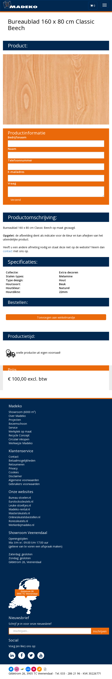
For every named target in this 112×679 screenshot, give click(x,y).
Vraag (12, 183)
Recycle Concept (19, 435)
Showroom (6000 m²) (22, 412)
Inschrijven (100, 631)
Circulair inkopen (19, 439)
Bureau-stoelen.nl (20, 497)
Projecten (15, 420)
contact (8, 251)
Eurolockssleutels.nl (21, 501)
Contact (14, 456)
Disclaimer (15, 476)
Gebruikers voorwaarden (24, 484)
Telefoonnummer (20, 160)
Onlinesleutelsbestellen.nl (24, 517)
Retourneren (16, 464)
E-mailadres (16, 172)
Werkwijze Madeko (21, 443)
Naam (12, 149)
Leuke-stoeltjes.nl (20, 505)
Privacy (13, 468)
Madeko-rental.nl (19, 509)
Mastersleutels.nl (19, 513)
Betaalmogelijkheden (22, 460)
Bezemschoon (18, 423)
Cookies (14, 472)
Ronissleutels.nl (18, 521)
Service (13, 427)
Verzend (16, 200)
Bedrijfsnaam (17, 137)
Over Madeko (17, 416)
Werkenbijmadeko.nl (21, 525)
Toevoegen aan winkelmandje (56, 317)
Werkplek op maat (20, 431)
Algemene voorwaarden (24, 480)
